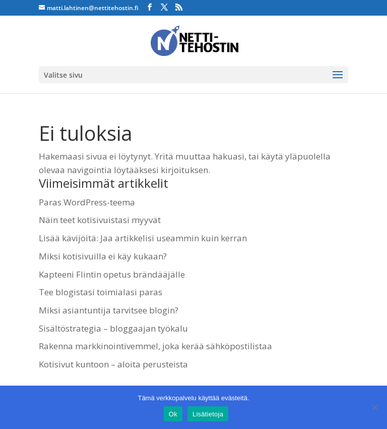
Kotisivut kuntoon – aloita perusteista (113, 364)
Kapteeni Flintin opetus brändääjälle (112, 274)
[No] (374, 407)
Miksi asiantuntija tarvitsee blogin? (108, 310)
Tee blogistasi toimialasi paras (100, 292)
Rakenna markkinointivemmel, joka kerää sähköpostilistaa (155, 346)
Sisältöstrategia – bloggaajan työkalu (113, 328)
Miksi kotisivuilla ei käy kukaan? (103, 256)
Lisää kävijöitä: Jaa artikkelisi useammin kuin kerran (143, 238)
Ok (173, 414)
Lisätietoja (207, 414)
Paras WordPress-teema (87, 202)
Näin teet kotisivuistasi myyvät (100, 220)
